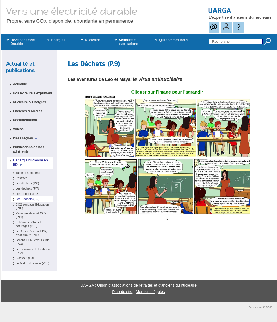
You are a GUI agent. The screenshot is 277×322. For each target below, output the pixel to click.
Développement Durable (23, 42)
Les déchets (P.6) (27, 183)
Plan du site (122, 291)
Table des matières (28, 172)
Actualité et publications (20, 67)
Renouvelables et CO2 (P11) (31, 215)
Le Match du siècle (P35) (32, 263)
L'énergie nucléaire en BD (30, 162)
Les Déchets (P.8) (28, 193)
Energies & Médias (28, 111)
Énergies (58, 40)
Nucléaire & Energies (29, 102)
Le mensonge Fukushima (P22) (33, 251)
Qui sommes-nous (173, 40)
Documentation (28, 120)
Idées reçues (26, 138)
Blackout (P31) (26, 258)
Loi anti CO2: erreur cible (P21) (32, 241)
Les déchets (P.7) (27, 188)
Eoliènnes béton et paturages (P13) (28, 223)
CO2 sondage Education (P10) (32, 206)
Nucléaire (92, 40)
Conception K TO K (260, 307)
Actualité (23, 84)
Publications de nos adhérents (28, 149)
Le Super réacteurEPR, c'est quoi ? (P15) (31, 233)
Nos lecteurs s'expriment (32, 93)
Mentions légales (150, 291)
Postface (22, 178)
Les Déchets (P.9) (28, 199)
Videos (18, 129)
